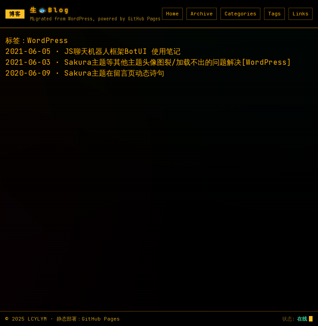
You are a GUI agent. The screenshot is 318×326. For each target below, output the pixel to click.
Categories (240, 13)
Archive (202, 13)
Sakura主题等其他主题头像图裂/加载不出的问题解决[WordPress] (177, 62)
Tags (274, 13)
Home (172, 13)
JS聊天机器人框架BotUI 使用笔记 (122, 51)
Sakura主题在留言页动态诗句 (114, 73)
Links (300, 13)
